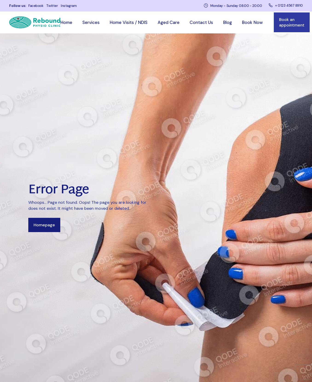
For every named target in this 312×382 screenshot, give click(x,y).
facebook (35, 6)
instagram (68, 6)
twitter (52, 6)
